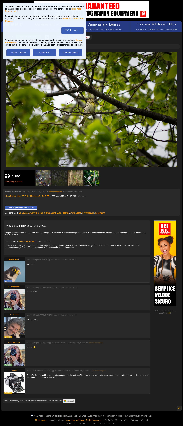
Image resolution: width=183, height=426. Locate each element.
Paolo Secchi (75, 213)
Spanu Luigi (100, 213)
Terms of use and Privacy (75, 420)
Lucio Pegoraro (63, 213)
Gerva (40, 213)
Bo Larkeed (23, 213)
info (169, 313)
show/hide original (96, 343)
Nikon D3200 (10, 196)
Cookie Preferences (93, 420)
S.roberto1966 (88, 213)
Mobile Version (41, 420)
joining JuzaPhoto (27, 241)
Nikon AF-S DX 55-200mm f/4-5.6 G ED (33, 196)
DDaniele (33, 213)
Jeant (53, 213)
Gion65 (47, 213)
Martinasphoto (55, 192)
